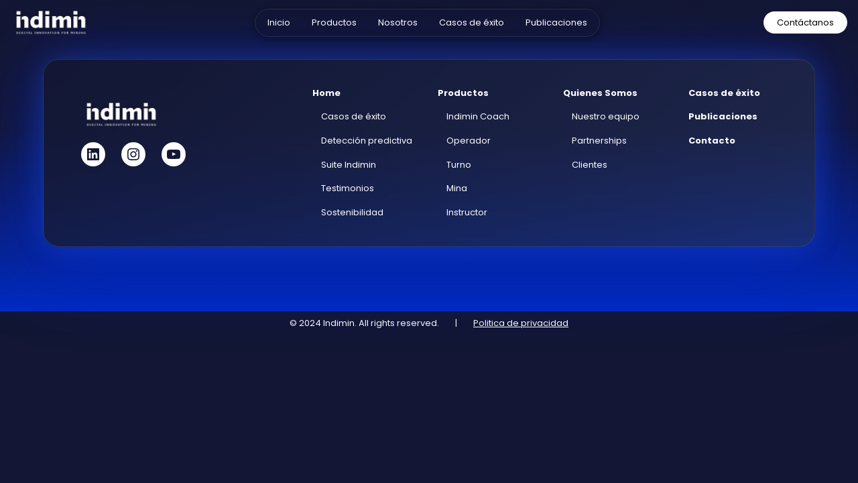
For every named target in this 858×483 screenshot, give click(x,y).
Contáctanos (805, 22)
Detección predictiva (366, 140)
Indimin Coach (477, 116)
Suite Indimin (348, 164)
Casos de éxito (353, 116)
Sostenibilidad (352, 212)
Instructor (466, 212)
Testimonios (347, 188)
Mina (456, 188)
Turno (458, 164)
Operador (468, 140)
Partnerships (599, 140)
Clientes (589, 164)
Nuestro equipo (605, 116)
